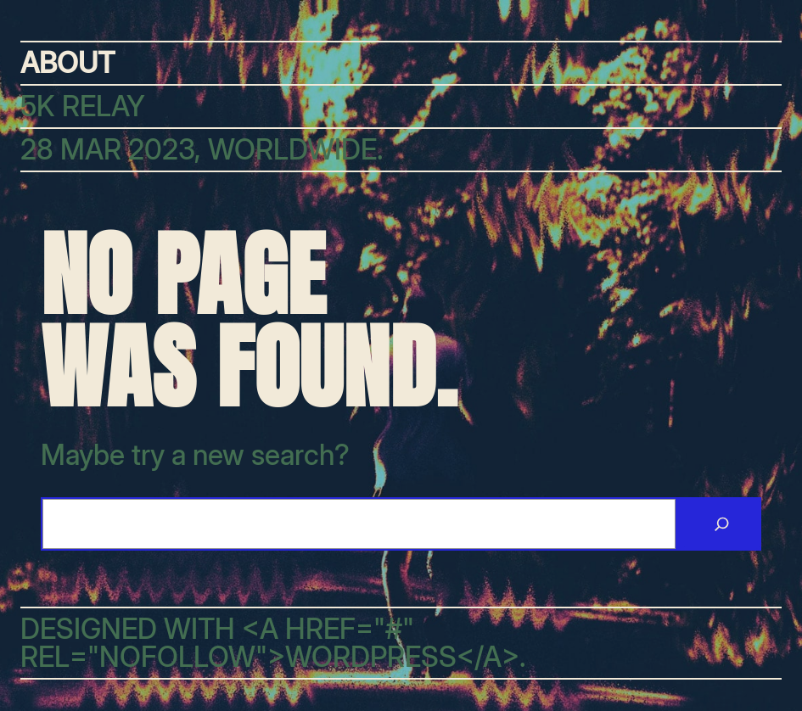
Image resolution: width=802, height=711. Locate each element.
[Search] (722, 524)
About (67, 63)
